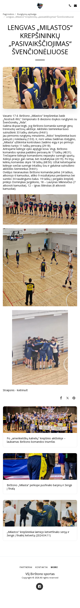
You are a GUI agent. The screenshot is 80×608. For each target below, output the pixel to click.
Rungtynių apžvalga (26, 14)
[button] (4, 5)
